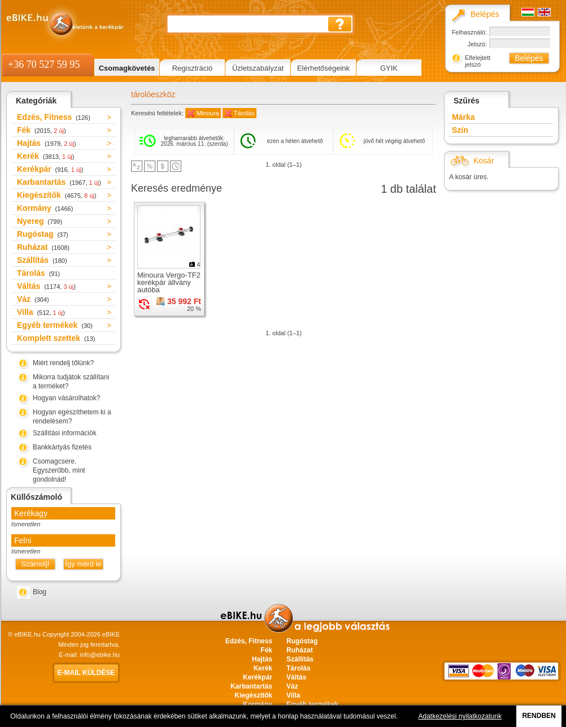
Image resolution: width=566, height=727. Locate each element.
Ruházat (43, 247)
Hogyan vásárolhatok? (66, 398)
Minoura (208, 113)
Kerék (45, 156)
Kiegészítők (56, 195)
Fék (41, 130)
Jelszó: (477, 44)
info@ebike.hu (100, 654)
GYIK (389, 68)
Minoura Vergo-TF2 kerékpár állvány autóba (169, 282)
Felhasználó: (469, 32)
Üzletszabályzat (258, 68)
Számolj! (35, 564)
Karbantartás (59, 182)
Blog (39, 592)
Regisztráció (192, 68)
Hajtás (46, 143)
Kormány (45, 208)
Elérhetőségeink (323, 68)
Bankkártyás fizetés (62, 447)
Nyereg (39, 221)
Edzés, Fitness (53, 117)
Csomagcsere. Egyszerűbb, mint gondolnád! (59, 470)
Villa (41, 312)
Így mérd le (83, 564)
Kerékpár (50, 169)
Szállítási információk (65, 433)
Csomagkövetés (127, 68)
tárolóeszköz (153, 94)
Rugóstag (42, 234)
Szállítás (42, 260)
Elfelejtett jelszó (477, 61)
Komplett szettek (56, 338)
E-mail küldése (86, 673)
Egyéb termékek (55, 325)
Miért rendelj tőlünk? (63, 363)
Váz (33, 299)
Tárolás (38, 273)
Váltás (46, 286)
